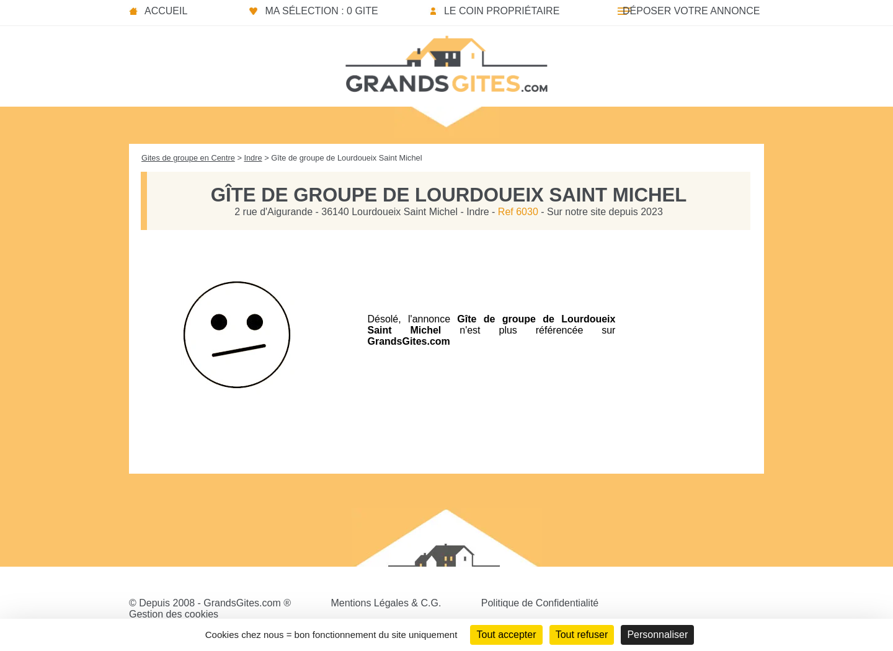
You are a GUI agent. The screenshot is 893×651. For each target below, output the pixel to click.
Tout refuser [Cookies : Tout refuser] (582, 634)
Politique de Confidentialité (539, 603)
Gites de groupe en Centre (188, 157)
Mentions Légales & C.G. (386, 603)
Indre (253, 157)
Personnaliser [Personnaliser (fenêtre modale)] (657, 634)
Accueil (165, 11)
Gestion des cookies (173, 614)
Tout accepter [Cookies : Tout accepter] (506, 634)
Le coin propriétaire (501, 11)
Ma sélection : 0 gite (321, 11)
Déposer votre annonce (691, 11)
